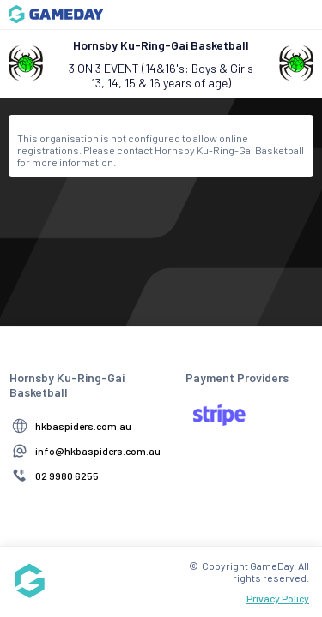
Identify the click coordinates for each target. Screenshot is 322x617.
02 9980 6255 (67, 476)
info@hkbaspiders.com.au (98, 451)
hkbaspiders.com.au (83, 426)
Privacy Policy (277, 598)
